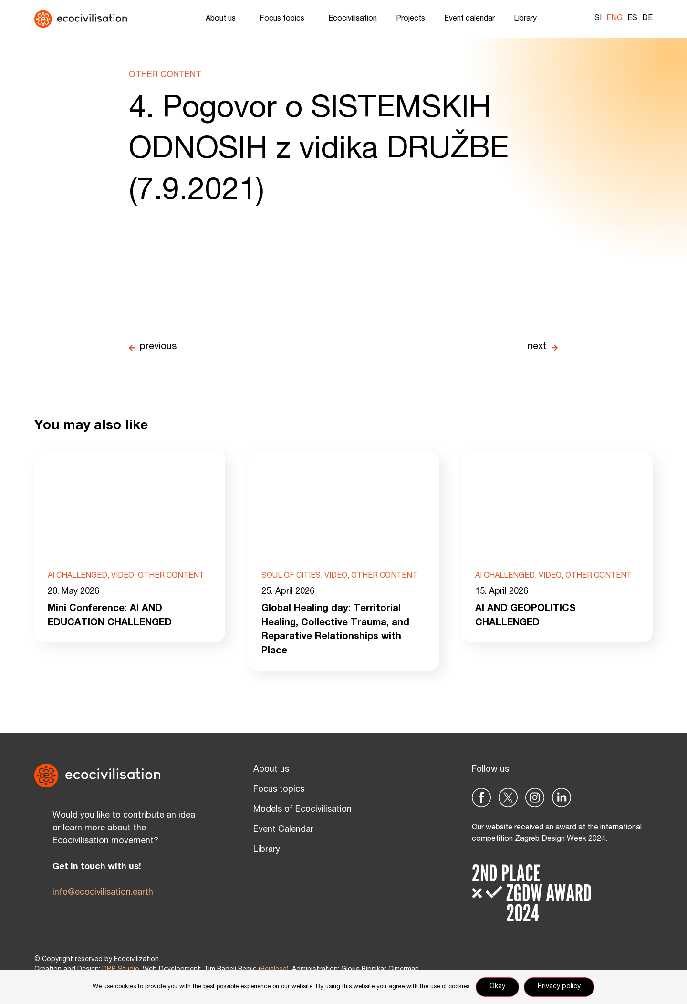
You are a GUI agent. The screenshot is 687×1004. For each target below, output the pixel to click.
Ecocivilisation (352, 19)
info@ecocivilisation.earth (102, 893)
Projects (410, 19)
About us (223, 19)
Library (527, 19)
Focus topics (284, 19)
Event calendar (469, 19)
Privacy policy (559, 986)
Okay (497, 986)
